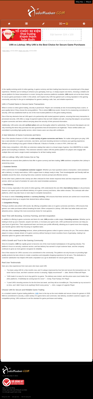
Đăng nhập (79, 2)
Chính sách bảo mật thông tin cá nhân (14, 390)
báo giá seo (15, 396)
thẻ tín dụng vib (26, 396)
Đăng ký (88, 2)
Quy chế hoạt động (8, 388)
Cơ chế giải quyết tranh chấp (11, 392)
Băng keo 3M (6, 396)
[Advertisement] (46, 70)
